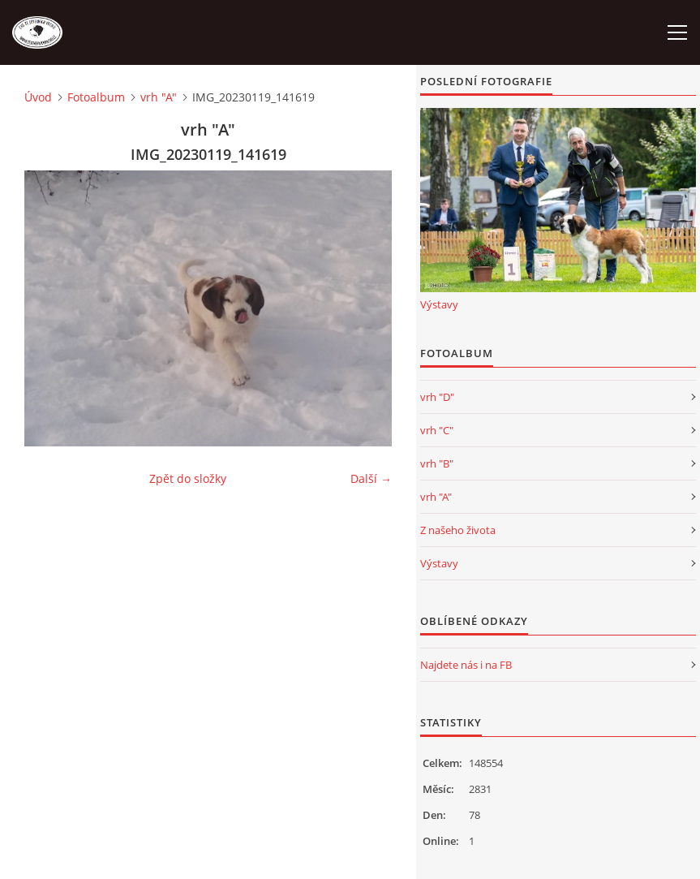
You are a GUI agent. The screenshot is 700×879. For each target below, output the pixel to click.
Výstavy (439, 304)
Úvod (38, 97)
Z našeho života (458, 530)
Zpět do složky (187, 478)
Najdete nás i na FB (466, 664)
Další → (371, 478)
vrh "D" (437, 397)
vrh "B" (436, 463)
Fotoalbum (96, 97)
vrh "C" (436, 430)
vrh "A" (158, 97)
